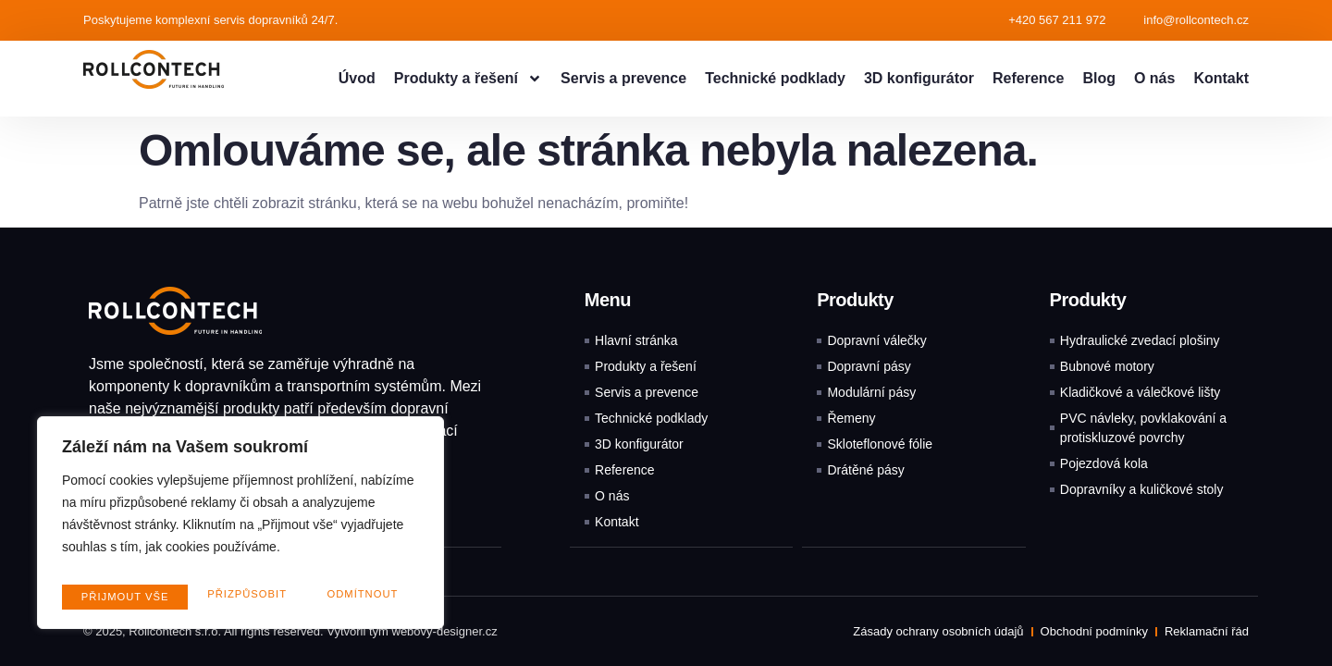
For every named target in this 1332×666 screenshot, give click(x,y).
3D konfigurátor (919, 78)
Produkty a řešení (468, 78)
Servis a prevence (623, 78)
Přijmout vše (357, 596)
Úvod (357, 78)
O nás (1154, 78)
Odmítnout (236, 596)
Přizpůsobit (119, 596)
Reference (1028, 78)
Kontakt (1221, 78)
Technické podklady (775, 78)
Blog (1099, 78)
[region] (240, 528)
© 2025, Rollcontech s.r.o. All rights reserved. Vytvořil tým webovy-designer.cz (290, 630)
